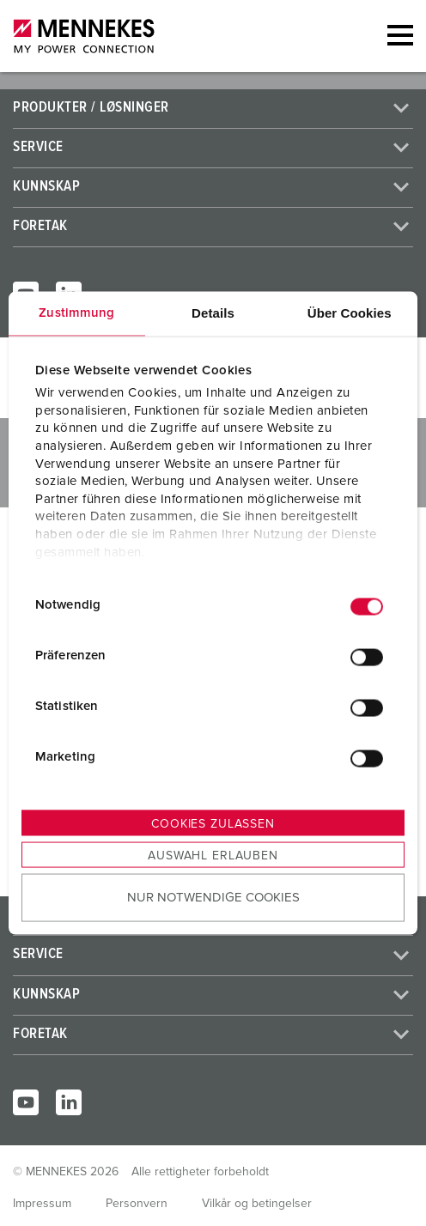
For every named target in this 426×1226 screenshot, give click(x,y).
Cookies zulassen (212, 823)
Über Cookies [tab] (349, 312)
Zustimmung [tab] (76, 312)
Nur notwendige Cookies (213, 897)
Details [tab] (213, 312)
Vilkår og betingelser (257, 1204)
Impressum (42, 1204)
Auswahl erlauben (212, 855)
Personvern (136, 1204)
